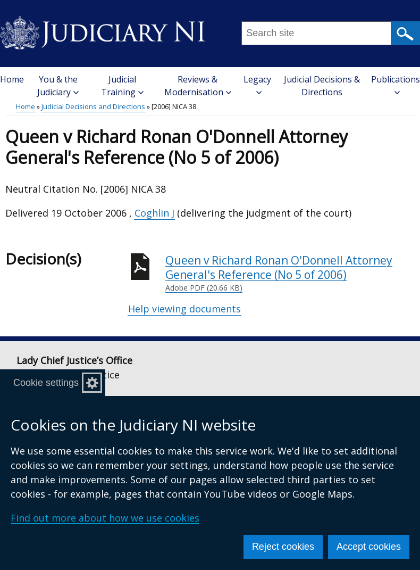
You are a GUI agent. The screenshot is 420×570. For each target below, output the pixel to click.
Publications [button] (395, 84)
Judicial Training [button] (122, 85)
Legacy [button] (257, 84)
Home (12, 79)
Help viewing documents (184, 308)
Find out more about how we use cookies (105, 517)
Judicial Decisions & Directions (322, 85)
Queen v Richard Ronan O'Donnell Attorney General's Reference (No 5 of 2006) (290, 273)
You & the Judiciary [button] (58, 85)
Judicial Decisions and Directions (93, 106)
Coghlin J (154, 212)
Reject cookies (283, 546)
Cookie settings (46, 382)
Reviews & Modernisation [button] (197, 85)
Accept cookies (369, 546)
